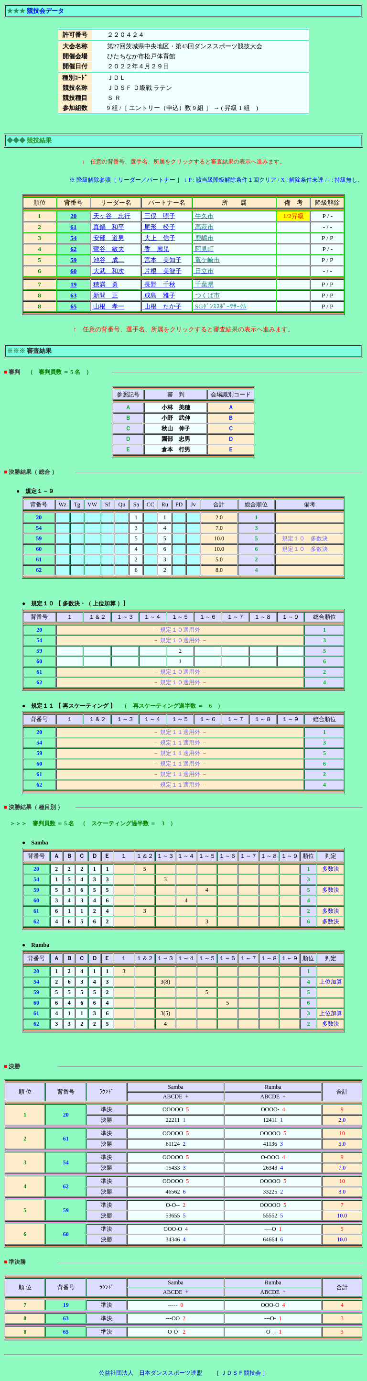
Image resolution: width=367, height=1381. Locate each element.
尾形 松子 (158, 226)
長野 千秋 (158, 284)
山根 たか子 (161, 306)
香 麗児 (155, 248)
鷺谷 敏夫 (108, 248)
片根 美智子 (161, 270)
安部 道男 (108, 237)
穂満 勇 (105, 284)
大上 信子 (158, 237)
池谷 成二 (108, 259)
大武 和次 (108, 270)
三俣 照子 (158, 215)
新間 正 (105, 295)
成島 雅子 (158, 295)
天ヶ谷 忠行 (111, 215)
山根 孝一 (108, 306)
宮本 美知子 (161, 259)
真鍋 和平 (108, 226)
